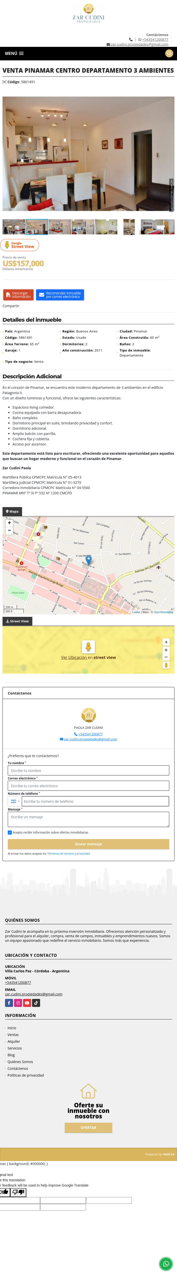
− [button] (9, 531)
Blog (11, 1055)
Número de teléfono (24, 793)
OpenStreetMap (163, 612)
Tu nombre (17, 763)
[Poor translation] (18, 1192)
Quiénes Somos (20, 1061)
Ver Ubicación (74, 657)
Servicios (15, 1048)
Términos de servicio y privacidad (68, 853)
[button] (170, 94)
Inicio (12, 1027)
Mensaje (15, 809)
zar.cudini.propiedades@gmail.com (90, 739)
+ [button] (9, 523)
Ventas (13, 1034)
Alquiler (14, 1041)
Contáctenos (18, 1068)
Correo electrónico (23, 778)
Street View (20, 245)
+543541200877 (155, 39)
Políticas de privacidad (26, 1075)
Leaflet (136, 612)
